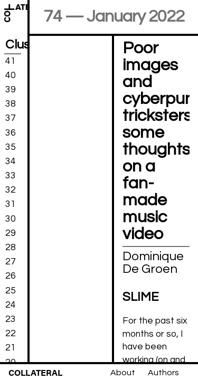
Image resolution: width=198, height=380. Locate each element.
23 (10, 319)
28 (10, 247)
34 (10, 161)
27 (10, 262)
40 (10, 75)
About (122, 372)
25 (10, 290)
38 (10, 104)
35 (10, 146)
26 (10, 276)
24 (10, 305)
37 (10, 118)
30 (10, 218)
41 (10, 60)
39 (10, 89)
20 (10, 362)
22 (10, 333)
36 (10, 132)
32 (10, 190)
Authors (163, 372)
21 (10, 348)
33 (10, 175)
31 (10, 204)
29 (10, 233)
